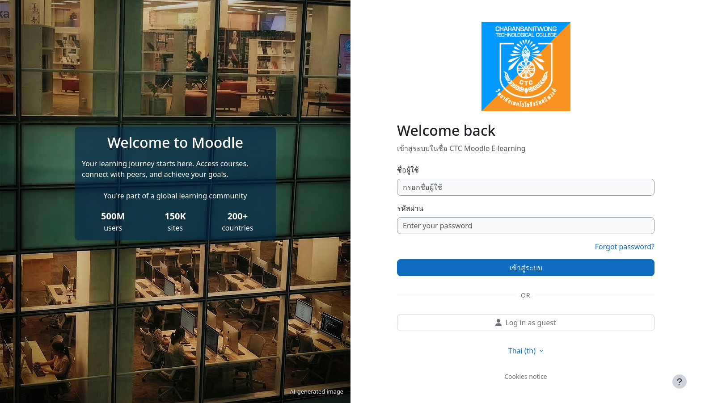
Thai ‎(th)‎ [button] (522, 351)
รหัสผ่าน (410, 208)
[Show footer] (679, 381)
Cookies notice (525, 376)
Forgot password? (625, 247)
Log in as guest (525, 322)
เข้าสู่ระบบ (526, 268)
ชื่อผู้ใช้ (408, 170)
